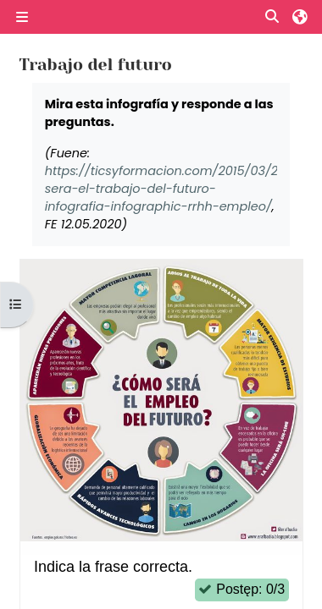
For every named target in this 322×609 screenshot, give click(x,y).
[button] (273, 17)
